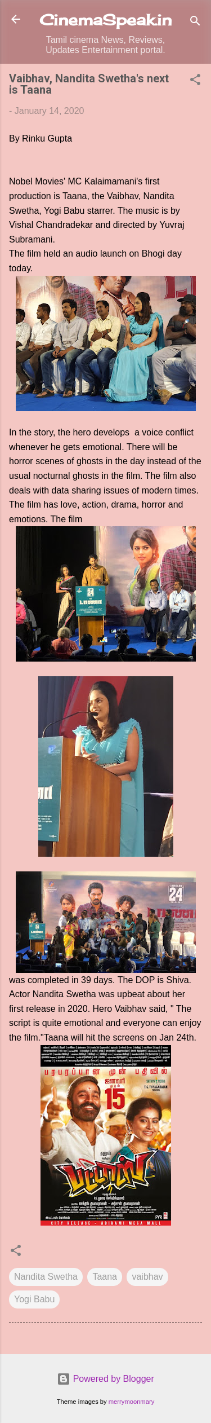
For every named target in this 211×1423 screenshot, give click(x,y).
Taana (104, 1276)
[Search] (195, 23)
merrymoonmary (131, 1401)
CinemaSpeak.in (105, 20)
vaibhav (147, 1276)
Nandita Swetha (46, 1276)
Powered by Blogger (105, 1379)
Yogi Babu (34, 1299)
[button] (195, 81)
